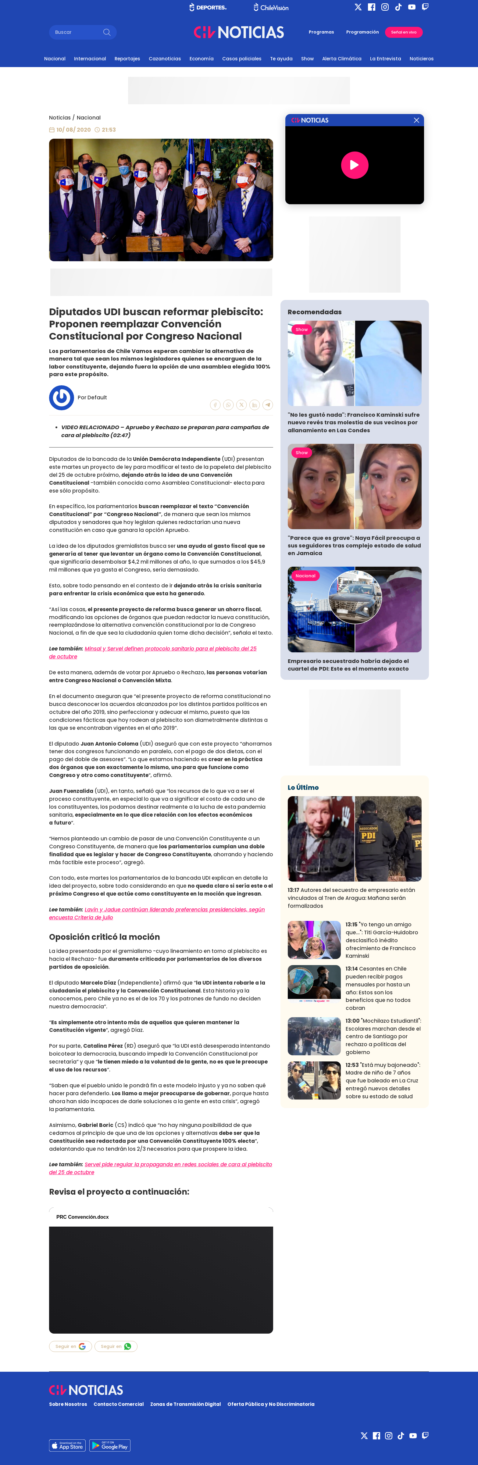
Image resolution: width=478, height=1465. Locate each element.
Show (307, 58)
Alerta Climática (342, 58)
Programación (362, 32)
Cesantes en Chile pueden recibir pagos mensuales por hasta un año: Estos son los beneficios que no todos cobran (378, 988)
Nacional (55, 58)
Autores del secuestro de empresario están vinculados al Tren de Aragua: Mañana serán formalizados (351, 898)
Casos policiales (242, 58)
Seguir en (70, 1346)
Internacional (90, 58)
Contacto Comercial (119, 1404)
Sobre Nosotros (68, 1404)
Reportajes (127, 58)
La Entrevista (385, 58)
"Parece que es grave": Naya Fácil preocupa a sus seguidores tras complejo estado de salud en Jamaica (354, 545)
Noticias (60, 117)
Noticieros (422, 58)
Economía (202, 58)
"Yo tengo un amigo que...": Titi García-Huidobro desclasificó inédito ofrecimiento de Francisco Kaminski (382, 940)
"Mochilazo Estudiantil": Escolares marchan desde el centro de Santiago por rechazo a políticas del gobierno (383, 1036)
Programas (321, 32)
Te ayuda (281, 58)
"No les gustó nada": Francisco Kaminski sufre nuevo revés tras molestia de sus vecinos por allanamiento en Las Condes (354, 422)
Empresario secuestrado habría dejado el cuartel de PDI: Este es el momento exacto (348, 664)
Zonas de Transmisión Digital (185, 1404)
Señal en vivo (404, 32)
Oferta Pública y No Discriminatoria (271, 1404)
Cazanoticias (165, 58)
